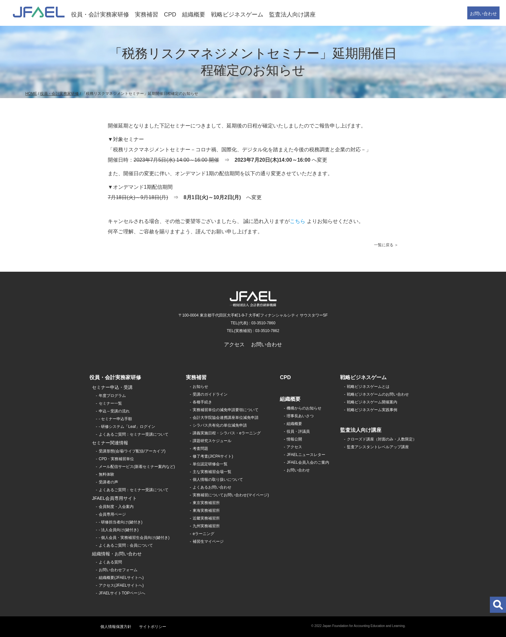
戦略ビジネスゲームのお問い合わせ (378, 394)
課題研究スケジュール (212, 441)
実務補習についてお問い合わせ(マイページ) (231, 495)
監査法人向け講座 (292, 14)
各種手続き (202, 402)
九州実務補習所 (206, 526)
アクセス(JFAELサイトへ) (121, 585)
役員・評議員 (298, 431)
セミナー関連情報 (110, 442)
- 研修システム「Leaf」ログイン (127, 426)
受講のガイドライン (210, 394)
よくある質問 (110, 562)
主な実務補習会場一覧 (212, 472)
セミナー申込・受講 (112, 387)
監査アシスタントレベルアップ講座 (378, 447)
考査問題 (200, 448)
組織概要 (193, 14)
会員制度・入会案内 (116, 506)
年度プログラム (112, 395)
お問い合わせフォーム (118, 570)
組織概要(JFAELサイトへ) (121, 577)
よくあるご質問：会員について (126, 545)
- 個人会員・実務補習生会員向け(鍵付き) (134, 537)
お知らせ (200, 386)
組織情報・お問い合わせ (117, 553)
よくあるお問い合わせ (212, 487)
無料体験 (106, 474)
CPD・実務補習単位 (116, 459)
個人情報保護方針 (115, 626)
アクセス (234, 344)
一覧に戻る (383, 245)
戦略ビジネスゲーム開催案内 (372, 402)
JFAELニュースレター (306, 454)
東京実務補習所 (206, 503)
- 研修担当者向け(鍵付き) (120, 522)
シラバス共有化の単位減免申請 (220, 425)
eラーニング (203, 533)
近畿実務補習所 (206, 518)
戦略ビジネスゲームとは (368, 386)
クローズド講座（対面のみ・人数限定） (382, 439)
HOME (31, 93)
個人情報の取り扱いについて (218, 479)
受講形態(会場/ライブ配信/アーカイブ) (132, 451)
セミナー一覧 (110, 403)
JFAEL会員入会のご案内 (308, 462)
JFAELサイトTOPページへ (122, 593)
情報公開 (294, 439)
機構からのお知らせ (304, 408)
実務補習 (146, 14)
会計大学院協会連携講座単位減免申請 (225, 417)
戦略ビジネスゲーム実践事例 (372, 410)
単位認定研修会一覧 (210, 464)
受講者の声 (108, 482)
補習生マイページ (208, 541)
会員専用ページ (112, 514)
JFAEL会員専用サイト (114, 498)
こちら (297, 221)
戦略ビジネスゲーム (237, 14)
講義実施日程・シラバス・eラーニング (227, 433)
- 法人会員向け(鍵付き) (118, 530)
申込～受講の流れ (114, 411)
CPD (170, 14)
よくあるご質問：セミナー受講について (133, 434)
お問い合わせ (483, 13)
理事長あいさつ (300, 416)
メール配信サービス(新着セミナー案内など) (137, 466)
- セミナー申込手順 (115, 419)
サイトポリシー (152, 626)
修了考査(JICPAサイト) (213, 456)
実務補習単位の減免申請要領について (225, 410)
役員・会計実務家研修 (100, 14)
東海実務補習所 (206, 510)
